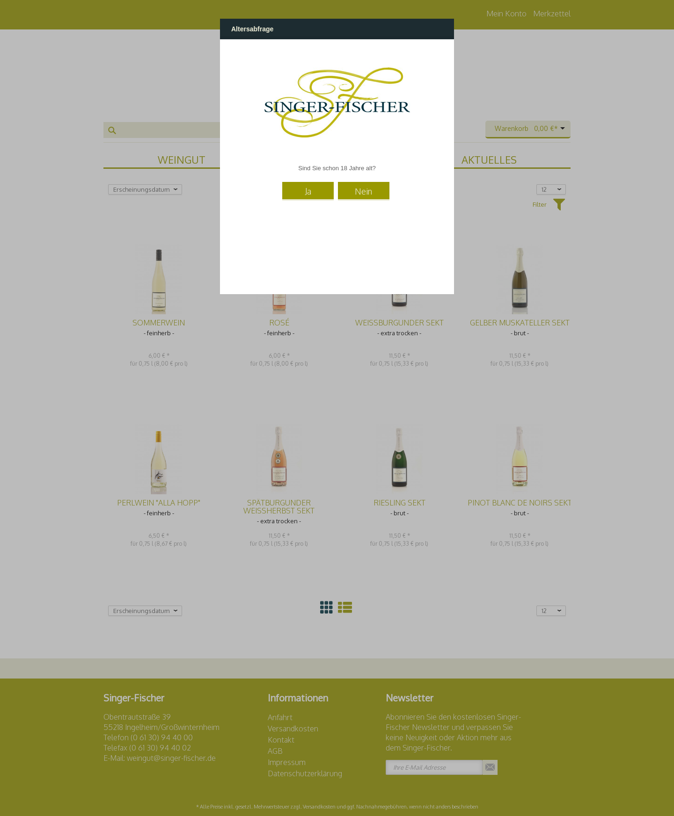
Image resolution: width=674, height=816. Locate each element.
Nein (363, 191)
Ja (308, 191)
